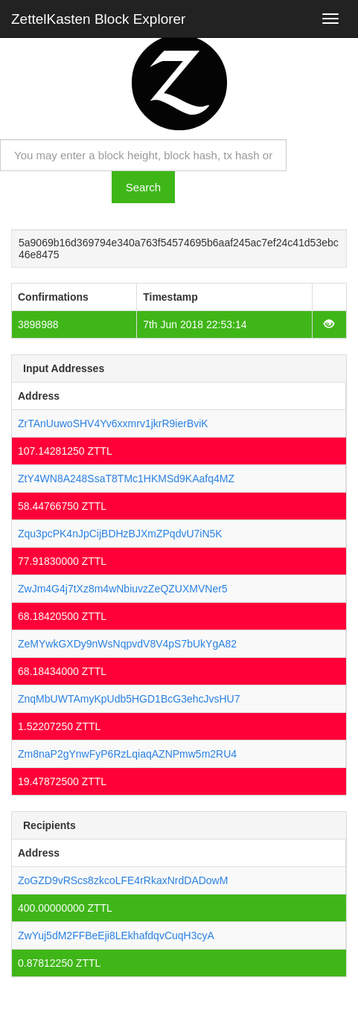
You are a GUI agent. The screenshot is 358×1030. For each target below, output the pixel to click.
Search (144, 187)
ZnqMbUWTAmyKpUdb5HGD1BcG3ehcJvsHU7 (129, 699)
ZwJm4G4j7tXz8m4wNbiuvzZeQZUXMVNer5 (123, 589)
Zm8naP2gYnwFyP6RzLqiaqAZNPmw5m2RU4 (127, 754)
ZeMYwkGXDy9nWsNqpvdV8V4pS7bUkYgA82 (127, 644)
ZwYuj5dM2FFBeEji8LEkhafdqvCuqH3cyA (116, 935)
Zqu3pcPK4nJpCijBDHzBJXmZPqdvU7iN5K (120, 534)
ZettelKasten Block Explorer (98, 19)
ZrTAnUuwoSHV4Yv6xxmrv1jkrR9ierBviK (113, 423)
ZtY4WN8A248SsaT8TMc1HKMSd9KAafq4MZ (126, 478)
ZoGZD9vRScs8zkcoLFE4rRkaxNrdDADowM (123, 880)
